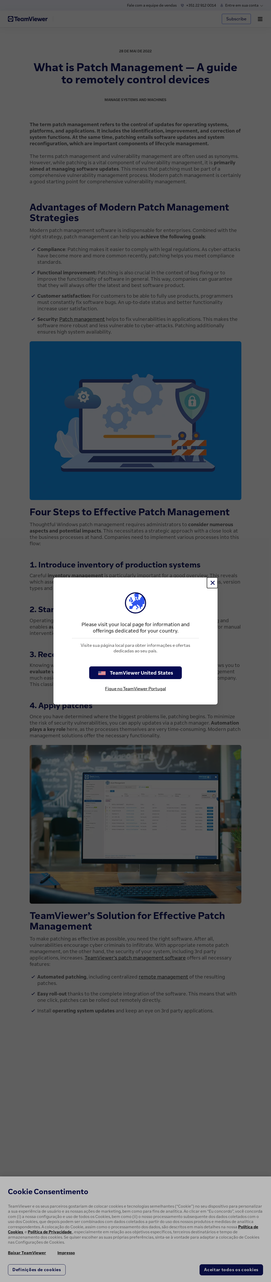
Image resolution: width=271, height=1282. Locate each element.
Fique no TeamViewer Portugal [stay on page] (135, 689)
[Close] (212, 583)
